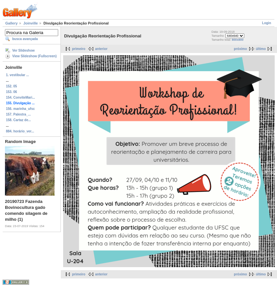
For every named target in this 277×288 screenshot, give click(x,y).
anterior (101, 49)
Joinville (30, 23)
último (261, 49)
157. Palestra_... (18, 114)
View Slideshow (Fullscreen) (34, 56)
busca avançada (25, 39)
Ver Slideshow (23, 50)
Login (266, 23)
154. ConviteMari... (20, 97)
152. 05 (11, 86)
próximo (240, 49)
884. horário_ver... (20, 131)
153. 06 (11, 92)
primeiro (78, 49)
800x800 (237, 39)
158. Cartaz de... (18, 120)
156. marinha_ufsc (20, 109)
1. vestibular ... (17, 75)
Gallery (11, 23)
